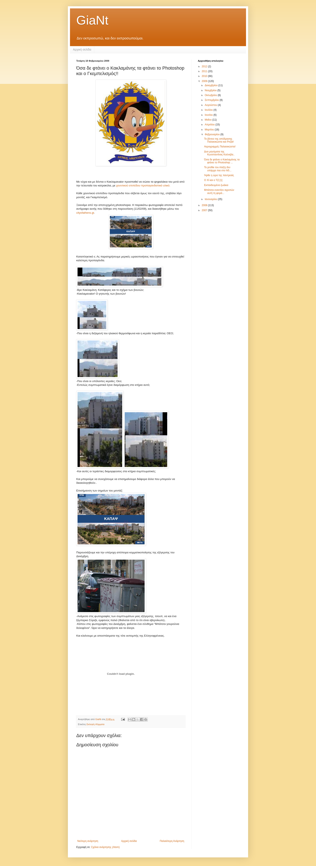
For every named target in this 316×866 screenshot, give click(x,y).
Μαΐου (208, 119)
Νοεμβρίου (211, 90)
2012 (205, 66)
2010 (205, 76)
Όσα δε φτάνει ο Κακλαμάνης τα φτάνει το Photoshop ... (222, 161)
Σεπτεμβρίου (212, 100)
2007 (205, 210)
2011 (205, 71)
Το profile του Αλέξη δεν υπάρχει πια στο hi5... (217, 169)
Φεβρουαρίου (212, 134)
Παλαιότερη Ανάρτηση (172, 841)
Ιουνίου (209, 114)
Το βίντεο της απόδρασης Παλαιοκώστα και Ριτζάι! (219, 140)
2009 (205, 81)
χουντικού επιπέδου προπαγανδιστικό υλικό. (143, 185)
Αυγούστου (211, 105)
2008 (205, 205)
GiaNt (92, 20)
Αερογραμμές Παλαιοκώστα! (220, 146)
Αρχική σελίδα (82, 49)
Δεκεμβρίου (211, 85)
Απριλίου (210, 124)
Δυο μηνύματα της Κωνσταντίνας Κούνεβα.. (219, 153)
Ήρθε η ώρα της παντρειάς (219, 175)
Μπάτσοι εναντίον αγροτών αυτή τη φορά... (219, 191)
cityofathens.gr (85, 212)
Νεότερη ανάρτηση (87, 841)
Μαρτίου (210, 129)
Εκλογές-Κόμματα (95, 724)
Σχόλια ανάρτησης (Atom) (105, 847)
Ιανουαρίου (211, 199)
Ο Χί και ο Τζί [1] (213, 180)
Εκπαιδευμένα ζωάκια (216, 185)
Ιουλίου (209, 109)
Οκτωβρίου (211, 95)
